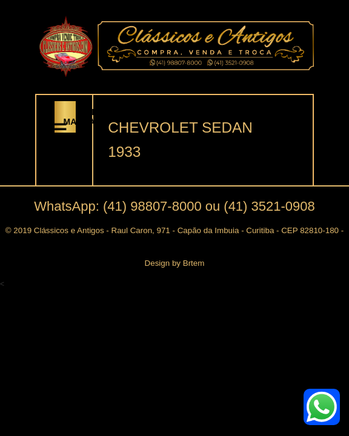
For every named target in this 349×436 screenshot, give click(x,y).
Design (157, 263)
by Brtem (187, 263)
